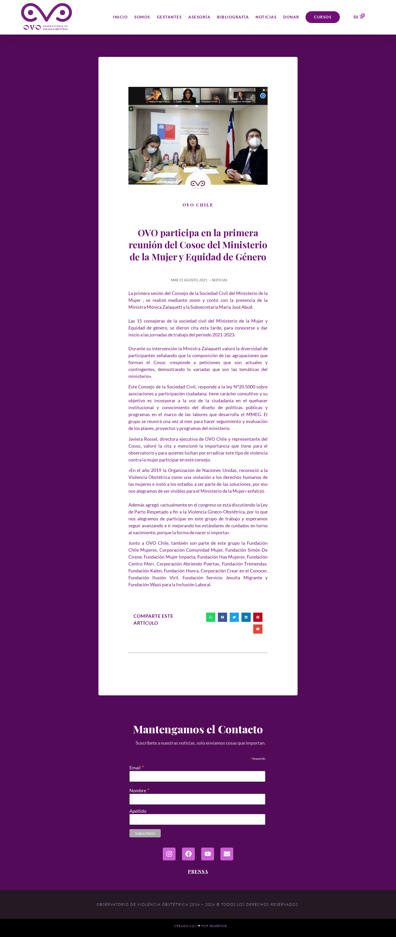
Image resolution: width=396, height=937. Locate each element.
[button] (210, 617)
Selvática (218, 926)
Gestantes (169, 17)
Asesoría (199, 17)
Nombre (139, 790)
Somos (142, 17)
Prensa (198, 871)
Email (136, 767)
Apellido (137, 811)
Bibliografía (233, 17)
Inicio (120, 17)
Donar (291, 17)
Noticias (266, 17)
